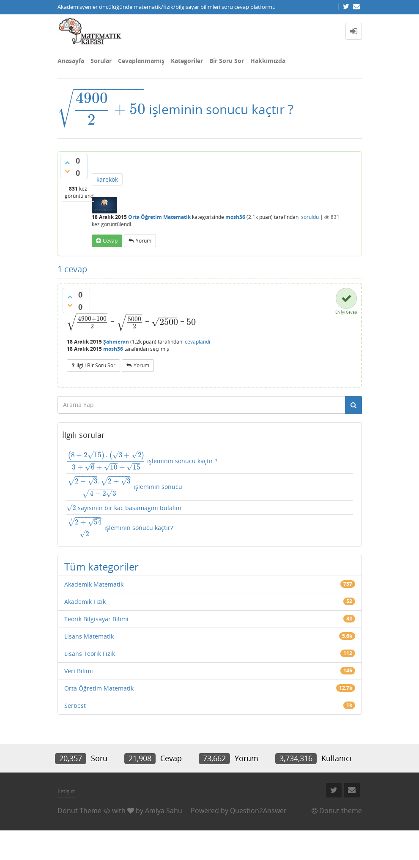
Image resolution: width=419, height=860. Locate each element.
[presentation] (101, 109)
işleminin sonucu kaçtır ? (141, 460)
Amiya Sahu (163, 810)
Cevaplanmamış (141, 61)
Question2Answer (258, 810)
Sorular (101, 61)
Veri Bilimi (78, 671)
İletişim (67, 791)
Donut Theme (79, 810)
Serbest (75, 706)
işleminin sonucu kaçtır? (119, 527)
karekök (107, 179)
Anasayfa (71, 61)
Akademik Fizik (85, 602)
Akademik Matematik (93, 584)
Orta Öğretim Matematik (159, 217)
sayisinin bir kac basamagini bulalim (123, 507)
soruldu (310, 217)
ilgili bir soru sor (96, 365)
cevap (110, 240)
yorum (143, 240)
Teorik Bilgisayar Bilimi (96, 619)
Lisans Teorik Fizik (89, 654)
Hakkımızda (267, 61)
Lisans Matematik (89, 636)
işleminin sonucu (124, 487)
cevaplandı (197, 341)
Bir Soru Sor (226, 61)
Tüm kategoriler (101, 566)
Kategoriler (187, 61)
